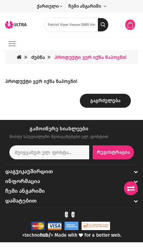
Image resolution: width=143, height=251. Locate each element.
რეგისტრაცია (113, 152)
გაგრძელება (105, 101)
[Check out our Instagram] (73, 214)
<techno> (37, 235)
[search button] (103, 24)
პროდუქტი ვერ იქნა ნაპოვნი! (90, 57)
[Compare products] (131, 188)
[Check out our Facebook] (66, 214)
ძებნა (38, 57)
